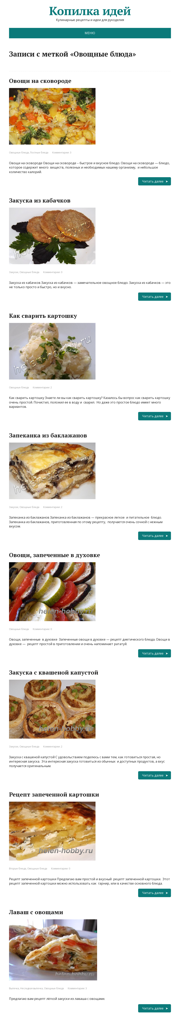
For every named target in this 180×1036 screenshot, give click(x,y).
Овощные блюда (19, 152)
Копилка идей (90, 11)
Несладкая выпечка (31, 988)
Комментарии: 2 (42, 387)
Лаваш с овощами (36, 912)
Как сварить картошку (43, 316)
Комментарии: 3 (61, 152)
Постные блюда (39, 152)
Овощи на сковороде (40, 81)
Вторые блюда (17, 868)
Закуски (13, 272)
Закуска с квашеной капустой (53, 672)
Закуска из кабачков (40, 200)
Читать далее (152, 181)
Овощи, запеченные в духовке (54, 555)
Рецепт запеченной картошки (54, 794)
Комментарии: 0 (52, 272)
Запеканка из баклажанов (48, 435)
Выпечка (14, 988)
